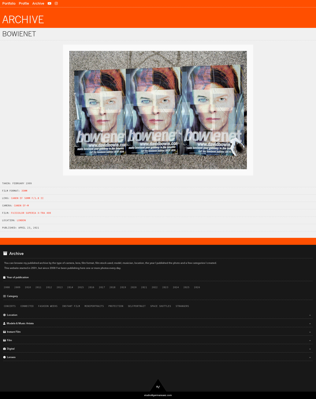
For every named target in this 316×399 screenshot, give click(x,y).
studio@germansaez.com (158, 395)
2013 (60, 287)
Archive (38, 3)
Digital (157, 348)
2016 (91, 287)
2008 (7, 287)
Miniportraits (94, 306)
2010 (28, 287)
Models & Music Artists (157, 323)
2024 (176, 287)
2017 (102, 287)
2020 (134, 287)
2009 (17, 287)
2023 (165, 287)
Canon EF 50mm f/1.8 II (27, 198)
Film (157, 340)
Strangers (182, 306)
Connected (27, 306)
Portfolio (8, 3)
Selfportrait (137, 306)
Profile (24, 3)
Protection (115, 306)
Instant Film (71, 306)
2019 (123, 287)
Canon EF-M (21, 205)
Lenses (157, 357)
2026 (197, 287)
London (21, 220)
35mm (24, 190)
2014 (70, 287)
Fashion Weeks (47, 306)
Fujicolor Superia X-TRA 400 (31, 212)
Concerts (10, 306)
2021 (144, 287)
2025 (186, 287)
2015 (81, 287)
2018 (112, 287)
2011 (38, 287)
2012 (49, 287)
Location (157, 314)
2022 (155, 287)
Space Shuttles (160, 306)
